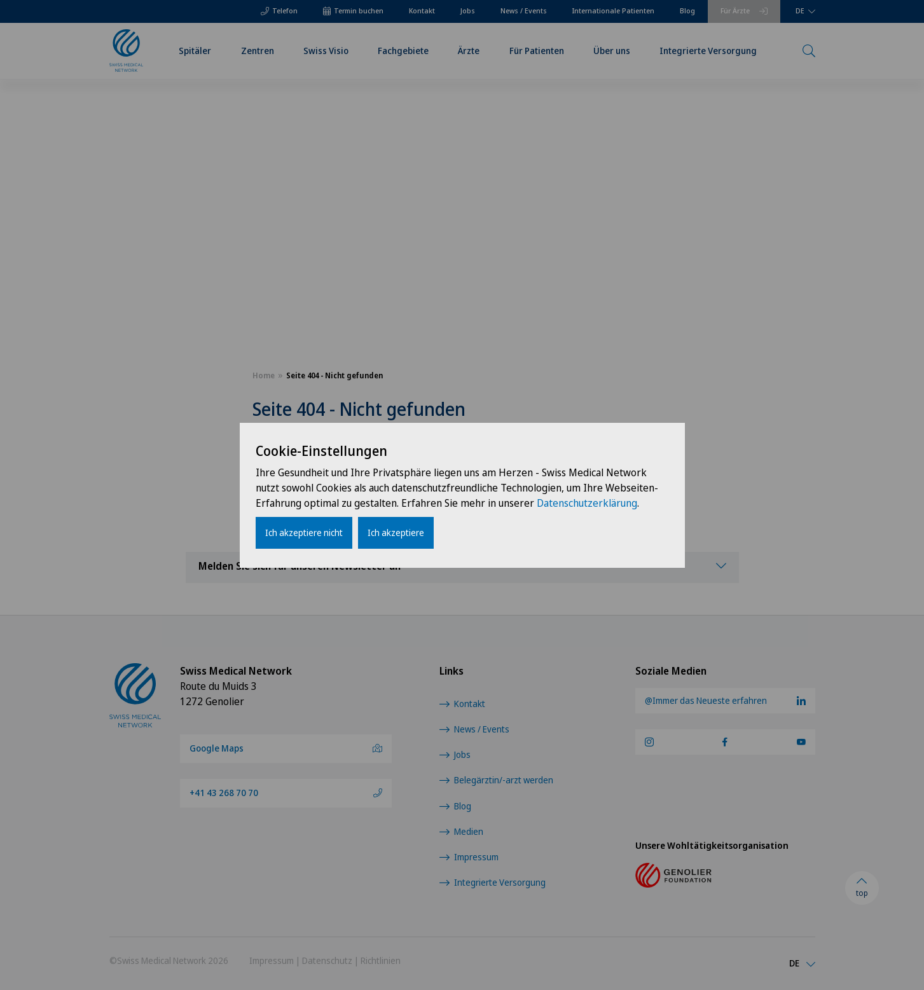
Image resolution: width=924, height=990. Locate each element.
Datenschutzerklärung (587, 503)
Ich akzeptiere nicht (304, 532)
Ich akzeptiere (396, 532)
